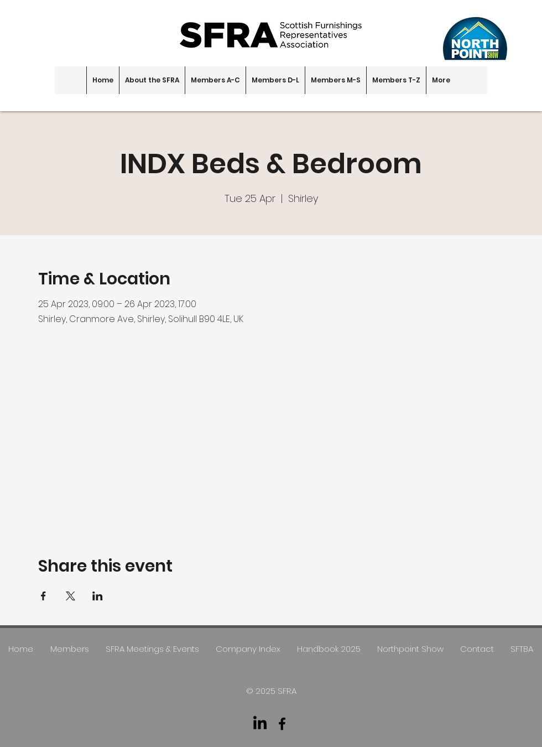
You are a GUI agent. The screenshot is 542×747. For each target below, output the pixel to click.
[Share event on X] (70, 596)
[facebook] (282, 723)
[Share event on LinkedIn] (97, 596)
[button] (152, 80)
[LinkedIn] (260, 723)
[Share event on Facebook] (43, 596)
